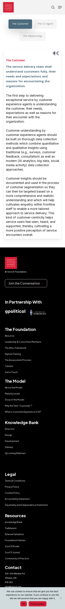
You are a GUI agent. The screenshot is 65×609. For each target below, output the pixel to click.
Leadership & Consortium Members (23, 342)
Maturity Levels (12, 393)
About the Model (13, 387)
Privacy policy (37, 604)
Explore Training (13, 354)
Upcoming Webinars (15, 453)
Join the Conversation (26, 283)
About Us (9, 336)
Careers (9, 366)
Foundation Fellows (15, 540)
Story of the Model (14, 399)
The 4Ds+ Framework (15, 348)
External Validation (14, 534)
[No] (60, 598)
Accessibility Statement (17, 499)
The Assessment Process (18, 360)
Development (12, 441)
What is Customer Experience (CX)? (23, 412)
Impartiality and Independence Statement (26, 505)
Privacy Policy (12, 487)
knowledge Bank (13, 522)
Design (8, 435)
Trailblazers (10, 528)
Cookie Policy (12, 493)
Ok (23, 604)
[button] (60, 7)
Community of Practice (17, 558)
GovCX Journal (12, 552)
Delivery (9, 447)
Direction (10, 429)
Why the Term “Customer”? (18, 405)
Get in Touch (11, 372)
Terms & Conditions (15, 480)
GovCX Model (12, 546)
